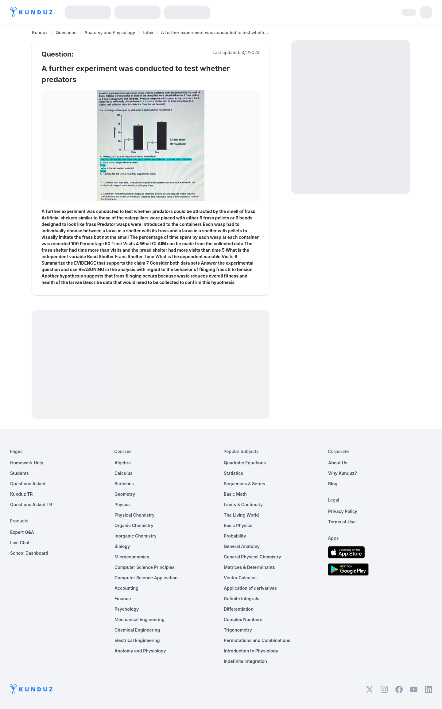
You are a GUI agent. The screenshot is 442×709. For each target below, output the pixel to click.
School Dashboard (29, 553)
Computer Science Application (146, 577)
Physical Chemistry (134, 515)
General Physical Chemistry (252, 556)
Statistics (124, 483)
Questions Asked (27, 483)
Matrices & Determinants (249, 567)
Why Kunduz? (342, 473)
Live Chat (19, 542)
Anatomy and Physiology (109, 32)
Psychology (126, 609)
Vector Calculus (240, 577)
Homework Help (26, 462)
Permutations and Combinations (257, 640)
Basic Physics (238, 525)
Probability (235, 535)
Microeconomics (131, 556)
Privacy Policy (342, 511)
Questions (66, 32)
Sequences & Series (244, 483)
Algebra (122, 462)
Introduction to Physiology (251, 650)
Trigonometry (238, 629)
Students (19, 473)
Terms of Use (342, 521)
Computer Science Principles (144, 567)
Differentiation (238, 609)
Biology (122, 546)
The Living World (241, 515)
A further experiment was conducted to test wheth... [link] (214, 32)
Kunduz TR (21, 494)
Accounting (126, 588)
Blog (332, 483)
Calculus (123, 473)
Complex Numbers (243, 619)
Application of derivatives (250, 588)
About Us (337, 462)
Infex (148, 32)
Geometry (124, 494)
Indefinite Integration (245, 661)
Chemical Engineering (137, 629)
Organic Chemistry (133, 525)
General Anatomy (242, 546)
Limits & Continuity (243, 504)
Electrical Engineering (137, 640)
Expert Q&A (22, 532)
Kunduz (40, 32)
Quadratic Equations (245, 462)
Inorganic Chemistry (135, 535)
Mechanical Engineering (139, 619)
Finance (122, 598)
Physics (122, 504)
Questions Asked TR (31, 504)
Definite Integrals (241, 598)
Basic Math (235, 494)
